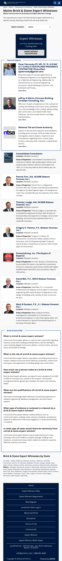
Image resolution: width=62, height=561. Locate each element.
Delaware (30, 463)
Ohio (12, 471)
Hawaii (48, 463)
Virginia (32, 473)
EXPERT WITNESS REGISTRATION (31, 53)
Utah (27, 473)
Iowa (52, 463)
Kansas (21, 465)
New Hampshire (26, 469)
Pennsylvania (32, 471)
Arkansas (26, 461)
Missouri (28, 467)
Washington (47, 473)
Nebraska (16, 469)
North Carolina (52, 467)
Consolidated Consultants (29, 154)
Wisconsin (6, 476)
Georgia (42, 463)
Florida (36, 463)
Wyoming (24, 476)
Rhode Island (42, 471)
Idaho (5, 465)
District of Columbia (19, 463)
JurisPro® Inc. (26, 559)
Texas (23, 473)
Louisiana (35, 465)
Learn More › (22, 90)
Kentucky (28, 465)
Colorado (47, 461)
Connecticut (7, 463)
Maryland (54, 465)
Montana (43, 467)
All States (6, 461)
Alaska (13, 461)
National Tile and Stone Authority (35, 128)
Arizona (32, 461)
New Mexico (45, 469)
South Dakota (7, 473)
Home (5, 7)
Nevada (52, 469)
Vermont (39, 473)
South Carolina (53, 471)
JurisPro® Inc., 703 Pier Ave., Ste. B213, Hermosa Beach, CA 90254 (31, 547)
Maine (11, 7)
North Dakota (7, 469)
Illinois (10, 465)
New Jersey (36, 469)
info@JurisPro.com (24, 553)
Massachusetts (45, 465)
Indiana (16, 465)
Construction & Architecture (23, 7)
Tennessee (17, 473)
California (39, 461)
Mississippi (35, 467)
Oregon (25, 471)
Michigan (13, 467)
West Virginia (15, 476)
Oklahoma (18, 471)
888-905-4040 (40, 553)
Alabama (19, 461)
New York (6, 471)
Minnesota (20, 467)
